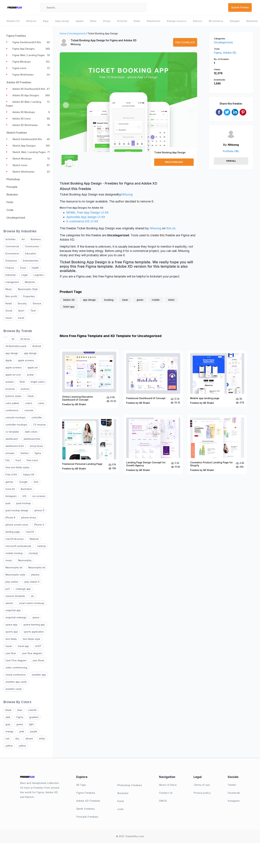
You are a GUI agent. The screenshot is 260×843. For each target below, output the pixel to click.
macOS (30, 531)
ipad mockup (23, 503)
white (42, 738)
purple (33, 731)
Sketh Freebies (85, 808)
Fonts (120, 801)
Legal (24, 274)
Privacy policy (202, 792)
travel (8, 317)
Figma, (218, 52)
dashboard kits (32, 438)
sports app (11, 631)
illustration (26, 489)
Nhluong (76, 44)
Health (35, 267)
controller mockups (16, 424)
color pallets (12, 403)
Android (36, 346)
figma (38, 453)
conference (11, 410)
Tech (33, 310)
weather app (39, 674)
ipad (7, 503)
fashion (25, 453)
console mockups (15, 417)
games (9, 481)
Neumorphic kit (13, 567)
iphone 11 (39, 510)
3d (12, 339)
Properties (29, 296)
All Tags (81, 784)
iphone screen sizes (16, 524)
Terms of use (202, 784)
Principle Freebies (87, 816)
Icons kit (10, 489)
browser (10, 388)
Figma (19, 717)
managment (12, 282)
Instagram (11, 496)
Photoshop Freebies (129, 785)
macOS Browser (14, 538)
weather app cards (16, 681)
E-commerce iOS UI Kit (82, 221)
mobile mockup (14, 553)
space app (11, 624)
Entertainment (30, 260)
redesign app (23, 588)
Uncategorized (77, 33)
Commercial (12, 246)
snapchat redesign (15, 617)
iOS (24, 496)
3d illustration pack (15, 346)
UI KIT (38, 646)
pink (21, 731)
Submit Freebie (240, 7)
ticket (171, 299)
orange (9, 731)
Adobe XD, (230, 52)
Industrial (10, 274)
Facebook (234, 792)
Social (8, 310)
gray (7, 724)
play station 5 (31, 581)
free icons (32, 460)
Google (23, 481)
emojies (10, 453)
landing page (12, 531)
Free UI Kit (11, 474)
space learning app (34, 624)
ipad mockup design (16, 510)
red (7, 738)
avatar (30, 374)
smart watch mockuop (31, 603)
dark (7, 717)
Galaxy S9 (28, 474)
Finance (9, 267)
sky (17, 738)
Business (36, 239)
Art (23, 239)
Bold (22, 381)
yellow (9, 745)
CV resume (39, 424)
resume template (15, 596)
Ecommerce (12, 253)
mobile (156, 299)
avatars (9, 381)
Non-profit (11, 296)
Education (30, 253)
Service (37, 303)
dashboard (11, 438)
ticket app (68, 306)
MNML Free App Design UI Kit (87, 212)
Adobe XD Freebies (88, 800)
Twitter (232, 784)
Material (34, 538)
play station (11, 581)
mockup (33, 553)
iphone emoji (28, 517)
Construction (32, 246)
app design (11, 353)
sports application (34, 631)
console (28, 410)
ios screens (38, 496)
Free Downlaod (185, 42)
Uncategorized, (223, 42)
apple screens (26, 360)
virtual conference (15, 674)
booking (108, 299)
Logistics (38, 274)
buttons (25, 388)
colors (28, 403)
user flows (38, 660)
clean (125, 299)
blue (19, 710)
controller (37, 417)
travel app (23, 646)
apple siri (33, 367)
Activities (10, 239)
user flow (10, 653)
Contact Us (166, 792)
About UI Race (168, 784)
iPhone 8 (10, 517)
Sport (21, 310)
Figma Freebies (85, 792)
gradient (33, 717)
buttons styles (13, 396)
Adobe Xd (68, 299)
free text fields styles (17, 467)
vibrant (29, 738)
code (120, 809)
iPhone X (39, 524)
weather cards (13, 689)
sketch (9, 603)
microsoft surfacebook (18, 546)
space (35, 617)
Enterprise (11, 260)
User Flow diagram (16, 660)
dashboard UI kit (14, 446)
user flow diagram (32, 653)
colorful (32, 710)
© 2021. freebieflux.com (130, 836)
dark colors (31, 431)
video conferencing (16, 667)
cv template (12, 431)
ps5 (7, 588)
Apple (8, 360)
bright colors (38, 381)
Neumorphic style (15, 574)
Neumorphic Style (28, 289)
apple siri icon (13, 374)
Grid (35, 481)
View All (231, 161)
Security (22, 303)
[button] (66, 105)
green (19, 724)
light (31, 724)
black (8, 710)
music (8, 560)
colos (41, 403)
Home (63, 33)
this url (170, 228)
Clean (31, 396)
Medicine (30, 282)
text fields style (31, 639)
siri (32, 596)
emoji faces (36, 446)
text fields (11, 639)
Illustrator (123, 793)
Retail (8, 303)
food (18, 460)
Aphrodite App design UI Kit (85, 217)
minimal (41, 546)
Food (23, 267)
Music (8, 289)
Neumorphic (25, 560)
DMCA (163, 800)
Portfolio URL (231, 151)
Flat (7, 460)
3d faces (25, 339)
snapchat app (13, 610)
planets (35, 574)
